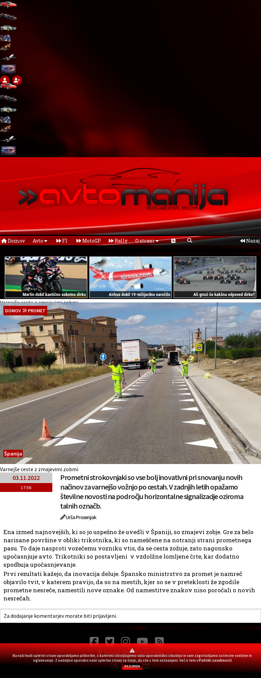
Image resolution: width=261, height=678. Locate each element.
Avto (40, 240)
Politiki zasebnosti (215, 660)
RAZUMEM (132, 666)
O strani (147, 240)
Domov (13, 240)
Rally (118, 240)
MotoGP (88, 240)
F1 (61, 240)
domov (13, 311)
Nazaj (250, 240)
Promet (37, 311)
